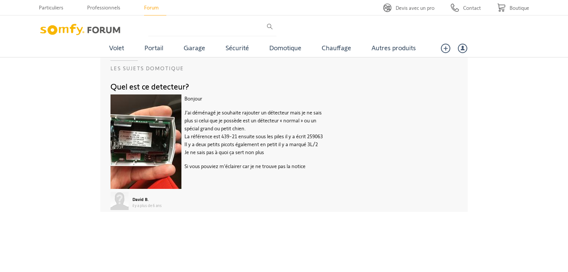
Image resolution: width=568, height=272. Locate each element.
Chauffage (336, 47)
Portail (153, 47)
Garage (194, 47)
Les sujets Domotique (147, 68)
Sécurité (237, 47)
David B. (140, 199)
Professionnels (103, 7)
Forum (151, 7)
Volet (116, 47)
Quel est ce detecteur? (150, 86)
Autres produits (394, 47)
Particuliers (51, 7)
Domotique (285, 47)
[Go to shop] (513, 8)
